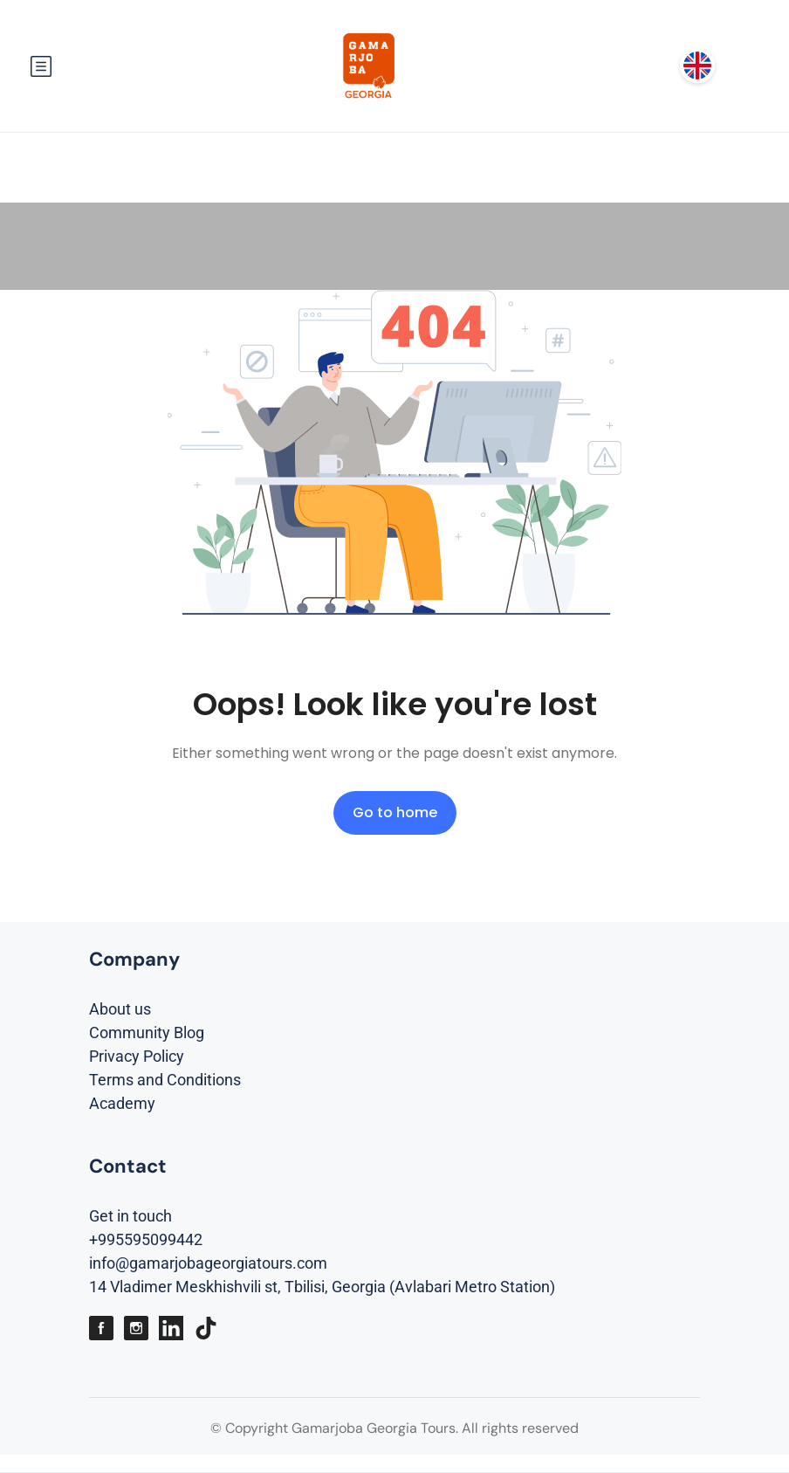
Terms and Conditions (165, 1079)
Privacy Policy (136, 1056)
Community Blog (146, 1032)
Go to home (395, 812)
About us (120, 1009)
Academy (122, 1103)
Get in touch (130, 1216)
